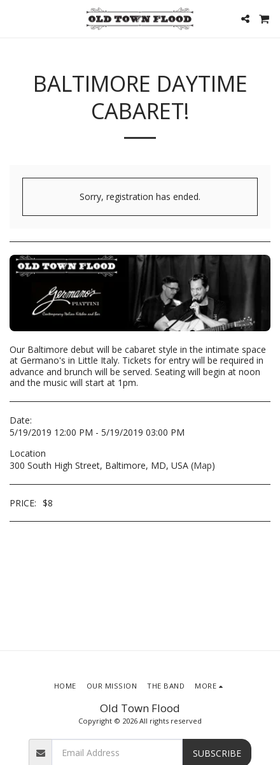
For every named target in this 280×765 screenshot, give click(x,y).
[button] (14, 18)
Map (202, 465)
